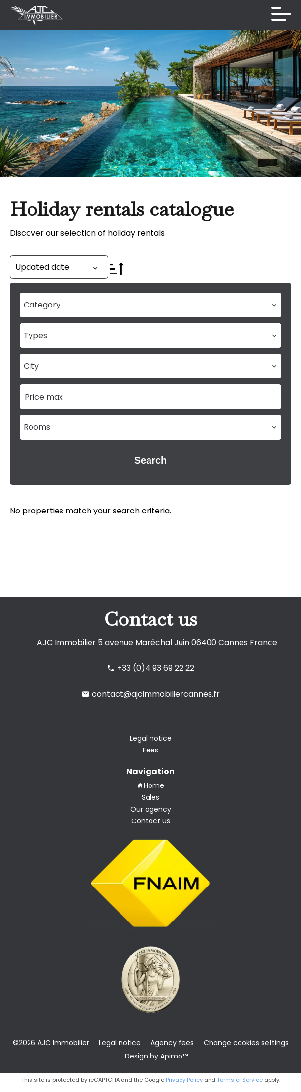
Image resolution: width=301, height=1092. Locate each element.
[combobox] (150, 305)
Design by (155, 1056)
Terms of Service (240, 1080)
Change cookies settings (246, 1043)
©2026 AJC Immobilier (51, 1043)
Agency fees (172, 1043)
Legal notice (120, 1043)
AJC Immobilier (66, 642)
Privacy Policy (184, 1080)
